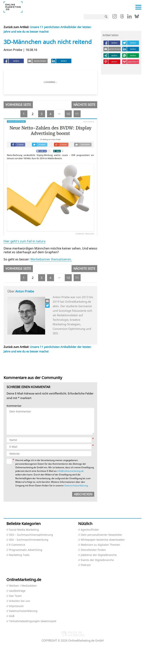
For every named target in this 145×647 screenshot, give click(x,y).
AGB (11, 616)
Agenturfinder (90, 529)
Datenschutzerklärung (76, 485)
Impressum (16, 606)
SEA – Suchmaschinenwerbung (28, 539)
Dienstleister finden (93, 550)
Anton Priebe (24, 291)
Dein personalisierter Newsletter (101, 534)
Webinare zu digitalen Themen (100, 544)
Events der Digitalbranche (97, 560)
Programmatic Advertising (25, 550)
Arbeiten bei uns (19, 601)
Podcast (86, 565)
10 (68, 114)
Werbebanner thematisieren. (51, 259)
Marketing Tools (19, 555)
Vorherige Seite (18, 105)
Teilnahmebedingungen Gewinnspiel (32, 621)
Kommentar (14, 406)
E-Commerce (17, 544)
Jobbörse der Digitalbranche (99, 555)
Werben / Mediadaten (23, 585)
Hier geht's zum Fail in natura (25, 241)
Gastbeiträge (17, 591)
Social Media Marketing (24, 529)
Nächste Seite (84, 105)
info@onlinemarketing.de (70, 471)
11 (77, 114)
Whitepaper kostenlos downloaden (103, 539)
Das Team (15, 596)
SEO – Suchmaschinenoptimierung (31, 534)
